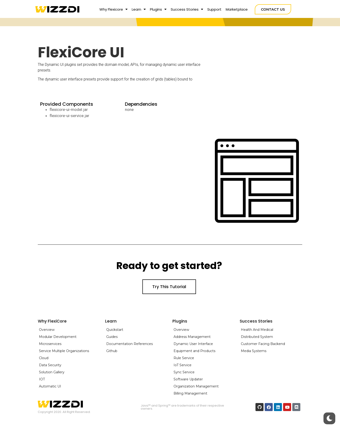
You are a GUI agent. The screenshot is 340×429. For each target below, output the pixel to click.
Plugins (158, 9)
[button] (273, 9)
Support (214, 9)
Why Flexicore (113, 9)
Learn (139, 9)
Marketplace (237, 9)
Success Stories (187, 9)
